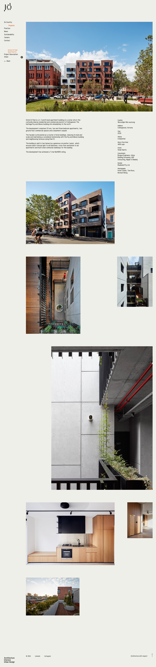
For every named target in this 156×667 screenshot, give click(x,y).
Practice (7, 28)
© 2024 (28, 656)
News (6, 31)
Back (7, 61)
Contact (7, 41)
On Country (8, 22)
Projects (12, 25)
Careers (7, 37)
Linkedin (37, 656)
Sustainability (9, 35)
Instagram (47, 656)
